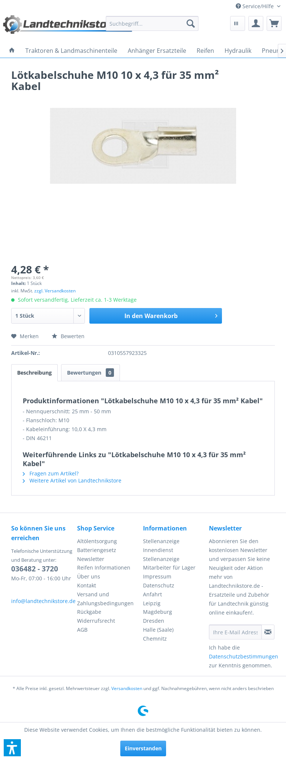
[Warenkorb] (274, 23)
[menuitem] (258, 6)
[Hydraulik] (238, 51)
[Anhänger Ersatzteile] (157, 51)
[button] (12, 747)
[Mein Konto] (255, 23)
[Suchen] (190, 23)
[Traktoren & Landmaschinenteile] (71, 51)
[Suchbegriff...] (152, 23)
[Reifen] (205, 51)
